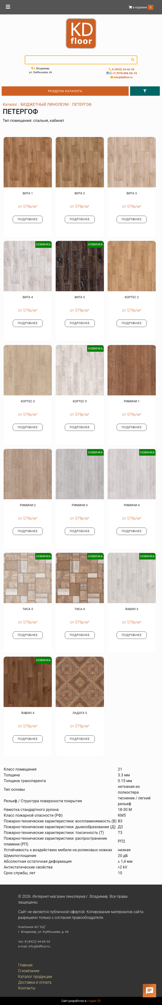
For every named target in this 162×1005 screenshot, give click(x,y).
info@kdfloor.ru (122, 77)
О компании (28, 971)
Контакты (27, 988)
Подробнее (28, 219)
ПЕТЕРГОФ (81, 104)
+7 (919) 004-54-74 (124, 73)
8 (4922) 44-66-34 (122, 69)
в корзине (141, 7)
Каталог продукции (35, 976)
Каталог (10, 104)
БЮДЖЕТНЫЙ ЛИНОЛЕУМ (45, 104)
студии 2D (94, 1001)
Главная (25, 965)
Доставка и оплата (35, 982)
